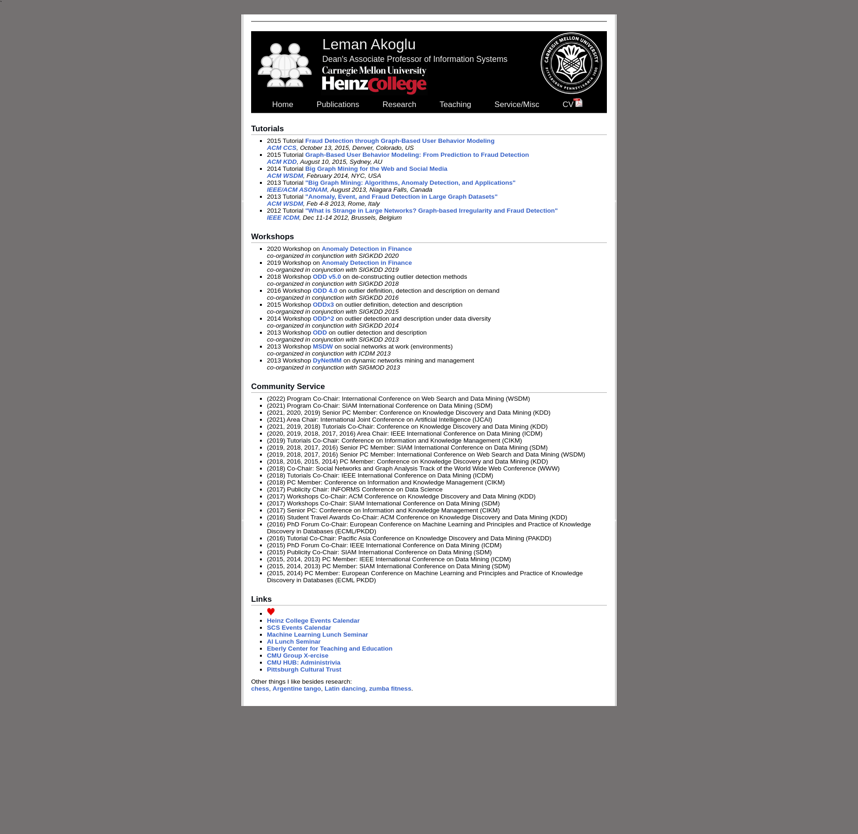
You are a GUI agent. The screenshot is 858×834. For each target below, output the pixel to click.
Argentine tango (297, 688)
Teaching (455, 104)
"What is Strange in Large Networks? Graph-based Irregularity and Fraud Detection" (431, 210)
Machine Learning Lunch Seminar (317, 634)
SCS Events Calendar (299, 627)
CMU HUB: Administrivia (303, 662)
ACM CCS (281, 147)
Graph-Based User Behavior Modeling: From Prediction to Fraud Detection (417, 154)
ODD (320, 332)
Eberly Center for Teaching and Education (329, 648)
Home (282, 104)
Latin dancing (345, 688)
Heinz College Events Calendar (313, 620)
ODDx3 (323, 304)
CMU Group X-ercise (297, 655)
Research (399, 104)
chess (260, 688)
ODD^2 (323, 318)
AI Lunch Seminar (294, 641)
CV (573, 104)
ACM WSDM (285, 175)
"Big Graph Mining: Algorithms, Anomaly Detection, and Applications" (410, 182)
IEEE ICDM (283, 217)
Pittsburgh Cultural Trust (304, 669)
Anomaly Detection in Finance (367, 248)
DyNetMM (327, 360)
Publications (338, 104)
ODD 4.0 (325, 290)
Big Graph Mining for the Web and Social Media (376, 168)
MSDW (323, 346)
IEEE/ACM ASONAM (297, 189)
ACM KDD (282, 161)
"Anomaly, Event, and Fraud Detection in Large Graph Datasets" (401, 196)
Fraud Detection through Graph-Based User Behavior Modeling (399, 140)
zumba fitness (390, 688)
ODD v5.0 (327, 276)
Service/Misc (516, 104)
